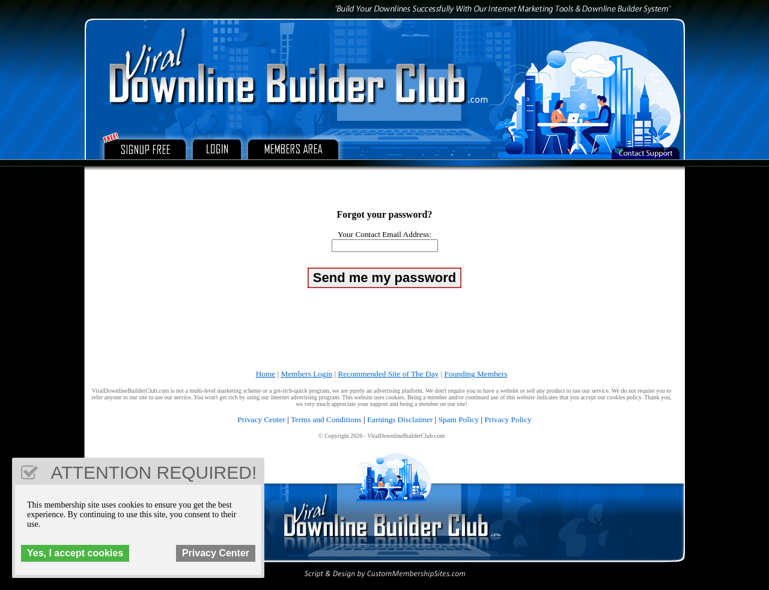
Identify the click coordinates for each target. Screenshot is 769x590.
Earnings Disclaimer (400, 419)
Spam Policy (458, 419)
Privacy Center (261, 419)
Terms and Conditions (326, 419)
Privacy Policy (508, 419)
